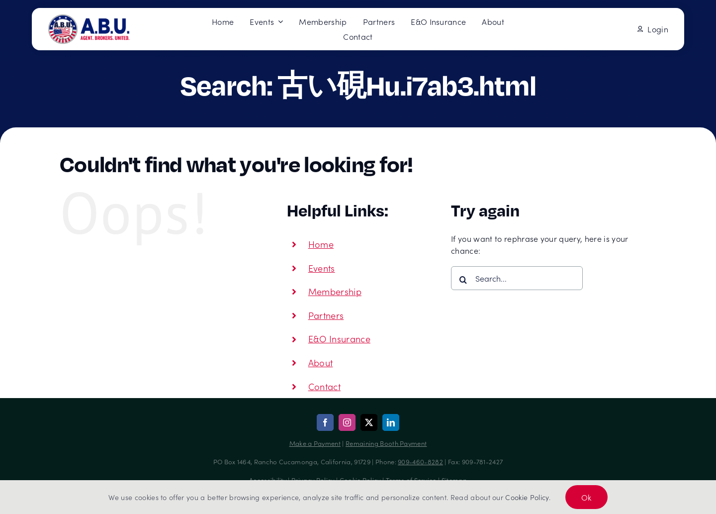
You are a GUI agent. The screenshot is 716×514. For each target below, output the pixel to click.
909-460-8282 (420, 461)
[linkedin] (390, 422)
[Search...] (517, 278)
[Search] (463, 280)
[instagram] (347, 422)
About (320, 362)
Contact (324, 386)
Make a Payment (315, 443)
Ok (586, 497)
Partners (326, 315)
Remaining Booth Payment (386, 443)
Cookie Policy (526, 497)
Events (321, 268)
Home (321, 244)
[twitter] (368, 422)
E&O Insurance (339, 338)
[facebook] (325, 422)
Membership (334, 291)
